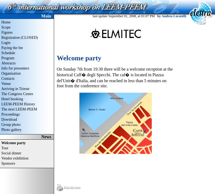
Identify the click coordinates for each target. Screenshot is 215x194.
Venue (6, 84)
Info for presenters (15, 68)
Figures (7, 32)
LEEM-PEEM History (18, 104)
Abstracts (8, 63)
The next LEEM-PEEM (19, 109)
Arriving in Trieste (15, 89)
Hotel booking (12, 99)
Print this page (68, 187)
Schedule (8, 53)
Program (7, 58)
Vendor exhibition (15, 158)
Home (5, 22)
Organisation (11, 73)
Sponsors (8, 163)
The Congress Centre (17, 94)
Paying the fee (12, 48)
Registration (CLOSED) (19, 38)
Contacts (8, 79)
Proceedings (10, 114)
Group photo (10, 125)
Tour (4, 148)
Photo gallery (11, 130)
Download (9, 119)
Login (5, 43)
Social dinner (11, 153)
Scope (5, 27)
